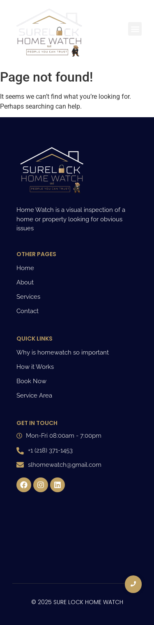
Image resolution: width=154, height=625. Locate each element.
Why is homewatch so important (62, 352)
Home (25, 268)
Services (28, 296)
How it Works (35, 366)
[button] (135, 29)
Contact (27, 311)
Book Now (31, 381)
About (25, 282)
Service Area (34, 395)
